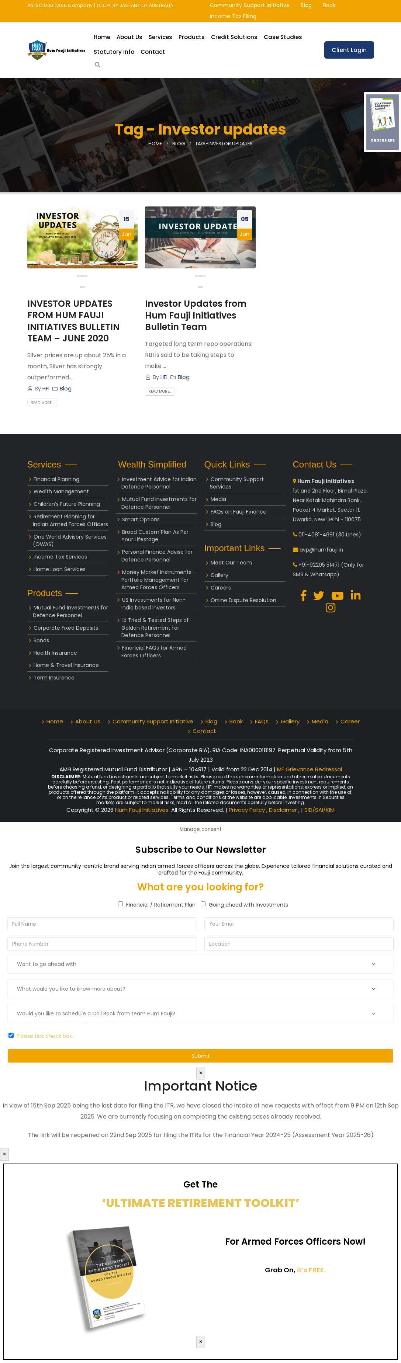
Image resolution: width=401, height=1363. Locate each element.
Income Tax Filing (233, 16)
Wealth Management (61, 491)
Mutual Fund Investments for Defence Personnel (70, 611)
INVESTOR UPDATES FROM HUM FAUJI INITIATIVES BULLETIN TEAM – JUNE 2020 (73, 321)
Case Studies (283, 37)
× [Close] (201, 1073)
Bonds (41, 640)
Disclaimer (283, 810)
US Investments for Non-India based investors (153, 603)
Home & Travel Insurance (66, 665)
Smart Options (141, 519)
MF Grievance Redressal (309, 769)
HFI (45, 388)
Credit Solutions (234, 37)
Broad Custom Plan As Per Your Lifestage (155, 535)
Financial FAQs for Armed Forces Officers (154, 651)
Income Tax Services (60, 556)
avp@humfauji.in (321, 549)
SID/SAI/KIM (319, 810)
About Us (129, 37)
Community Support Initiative (250, 5)
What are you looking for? (200, 887)
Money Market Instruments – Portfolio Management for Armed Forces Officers (158, 580)
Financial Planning (56, 479)
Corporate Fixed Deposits (66, 628)
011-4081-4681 (316, 534)
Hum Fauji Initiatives (142, 810)
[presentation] (79, 276)
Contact (153, 52)
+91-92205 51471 (318, 565)
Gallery (219, 575)
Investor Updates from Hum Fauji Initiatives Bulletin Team (195, 315)
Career (350, 721)
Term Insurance (54, 677)
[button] (82, 287)
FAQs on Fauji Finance (238, 511)
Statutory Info (114, 52)
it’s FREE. (311, 1270)
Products (192, 37)
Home (102, 37)
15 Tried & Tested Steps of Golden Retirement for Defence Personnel (155, 627)
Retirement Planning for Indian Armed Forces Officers (70, 520)
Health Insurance (55, 653)
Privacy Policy (247, 810)
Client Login (349, 50)
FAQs (262, 721)
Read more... (42, 403)
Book (329, 5)
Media (218, 499)
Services (160, 37)
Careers (221, 587)
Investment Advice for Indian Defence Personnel (159, 483)
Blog (306, 5)
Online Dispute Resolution (243, 600)
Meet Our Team (231, 562)
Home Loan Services (60, 569)
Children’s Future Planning (67, 504)
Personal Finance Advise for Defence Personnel (157, 555)
